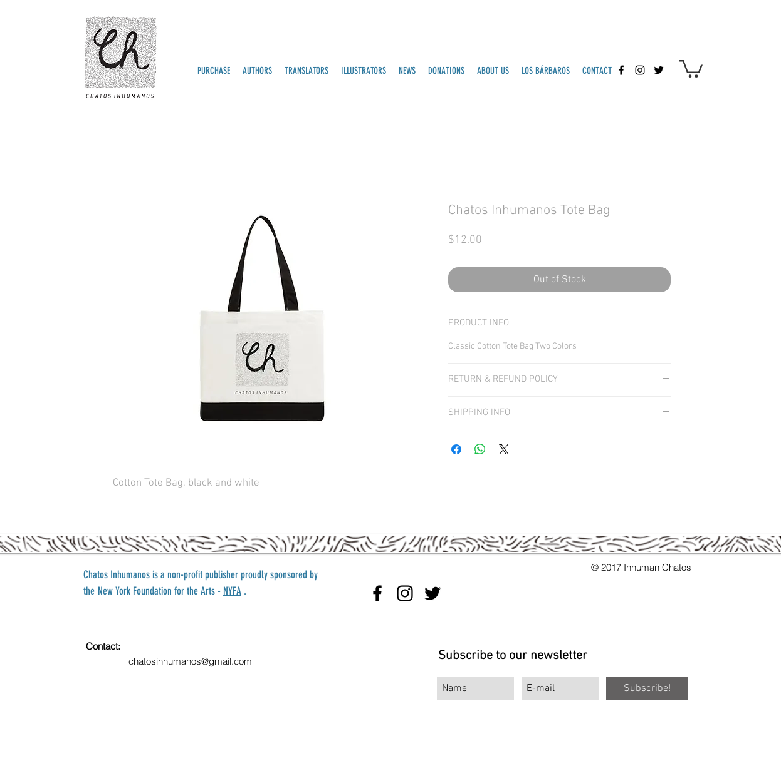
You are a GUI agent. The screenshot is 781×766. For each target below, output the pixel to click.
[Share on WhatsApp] (480, 449)
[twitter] (659, 70)
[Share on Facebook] (456, 449)
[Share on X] (503, 449)
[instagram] (640, 70)
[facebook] (621, 70)
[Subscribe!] (647, 688)
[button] (691, 68)
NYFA (232, 591)
